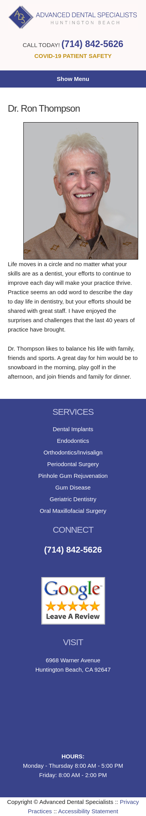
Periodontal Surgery (73, 464)
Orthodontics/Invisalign (73, 452)
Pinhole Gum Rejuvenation (72, 475)
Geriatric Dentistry (72, 499)
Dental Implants (73, 429)
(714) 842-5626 (92, 44)
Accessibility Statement (88, 811)
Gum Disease (73, 487)
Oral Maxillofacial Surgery (73, 510)
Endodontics (73, 440)
